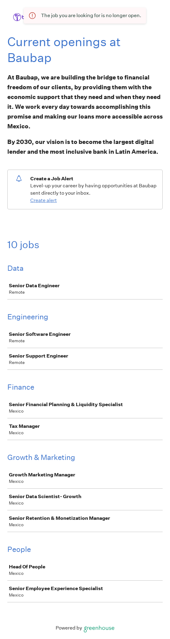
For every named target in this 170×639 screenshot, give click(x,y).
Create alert (43, 200)
